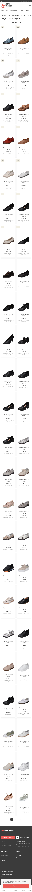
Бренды (28, 10)
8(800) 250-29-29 (6, 843)
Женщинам (4, 10)
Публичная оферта (6, 876)
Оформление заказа (7, 871)
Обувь (23, 15)
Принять (16, 886)
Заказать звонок (8, 837)
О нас (18, 851)
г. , (10, 1)
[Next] (20, 819)
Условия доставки (6, 869)
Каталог (4, 851)
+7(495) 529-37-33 (6, 841)
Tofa (9, 15)
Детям (21, 10)
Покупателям (5, 865)
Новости (18, 855)
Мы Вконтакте (22, 837)
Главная (3, 15)
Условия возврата (6, 874)
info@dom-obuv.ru (20, 841)
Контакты (19, 857)
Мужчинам (13, 10)
